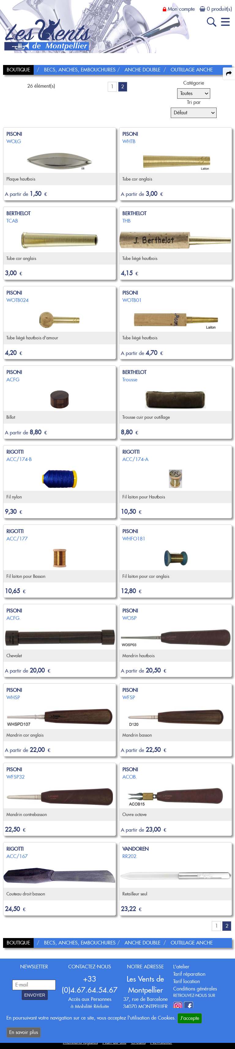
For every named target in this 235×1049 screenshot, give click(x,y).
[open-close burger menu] (225, 22)
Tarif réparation (189, 974)
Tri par (194, 102)
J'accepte (189, 1018)
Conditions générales (195, 989)
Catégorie (193, 83)
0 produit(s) (219, 9)
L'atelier (181, 966)
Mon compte (181, 9)
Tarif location (186, 981)
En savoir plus (23, 1032)
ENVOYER (34, 995)
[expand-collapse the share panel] (229, 73)
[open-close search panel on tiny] (212, 22)
